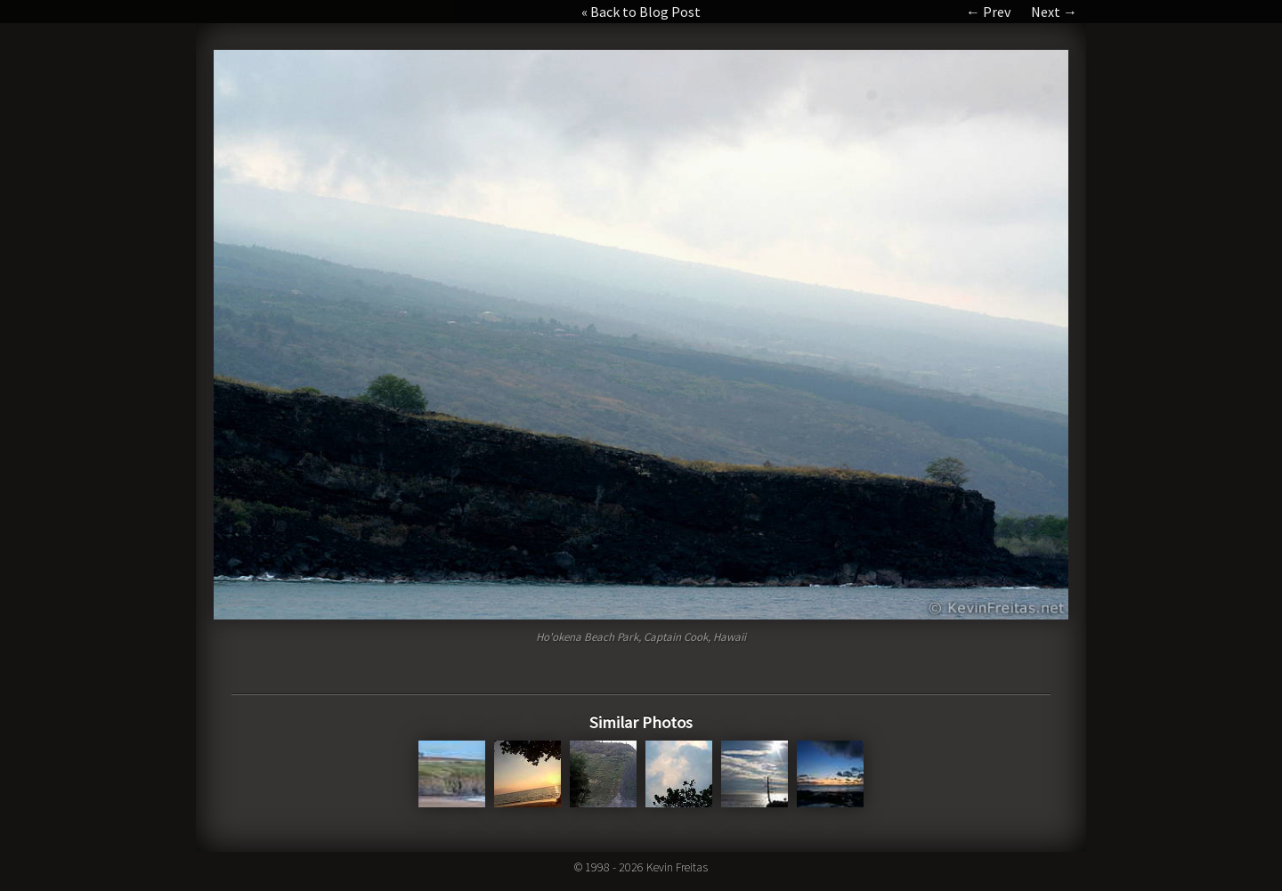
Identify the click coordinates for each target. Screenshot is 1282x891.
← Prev (988, 11)
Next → (1054, 11)
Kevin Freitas (677, 867)
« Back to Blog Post (641, 11)
